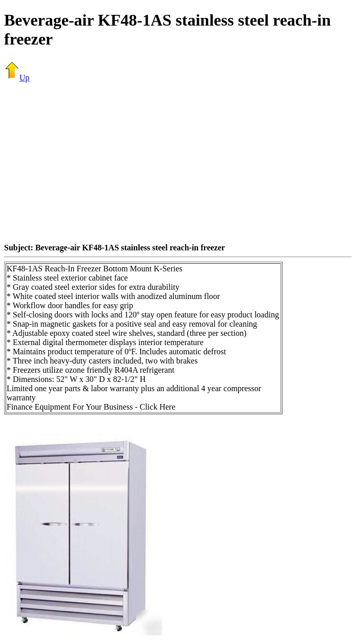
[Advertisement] (180, 162)
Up (17, 77)
